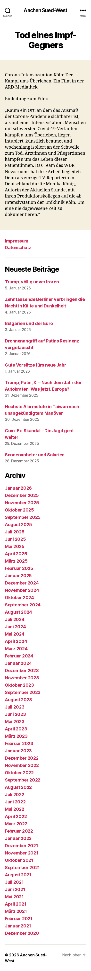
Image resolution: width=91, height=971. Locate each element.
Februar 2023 (19, 743)
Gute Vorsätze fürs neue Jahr (35, 365)
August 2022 (18, 787)
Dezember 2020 (22, 933)
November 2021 (21, 852)
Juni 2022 (15, 801)
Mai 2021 (14, 896)
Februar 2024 (19, 655)
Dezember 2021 (21, 845)
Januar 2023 (18, 750)
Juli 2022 (14, 794)
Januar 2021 (18, 925)
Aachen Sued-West (45, 10)
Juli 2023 (15, 707)
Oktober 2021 (19, 860)
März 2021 (16, 911)
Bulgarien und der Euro (29, 323)
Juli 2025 (15, 531)
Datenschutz (18, 247)
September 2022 (22, 779)
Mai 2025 (15, 546)
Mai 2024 (15, 634)
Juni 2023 (15, 714)
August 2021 (18, 874)
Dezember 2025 (22, 495)
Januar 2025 (18, 575)
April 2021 (15, 904)
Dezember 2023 (22, 670)
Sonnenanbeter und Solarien (35, 454)
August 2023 (18, 699)
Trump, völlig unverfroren (32, 281)
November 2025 (22, 502)
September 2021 (22, 867)
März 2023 (16, 736)
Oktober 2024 (19, 597)
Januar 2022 (18, 838)
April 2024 (16, 641)
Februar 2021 (19, 918)
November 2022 (22, 765)
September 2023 (23, 692)
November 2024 (22, 590)
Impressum (16, 240)
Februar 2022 (19, 831)
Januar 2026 (18, 488)
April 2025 (16, 553)
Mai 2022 (14, 809)
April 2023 (16, 728)
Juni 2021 (15, 889)
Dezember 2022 (22, 758)
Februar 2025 (19, 568)
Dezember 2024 (22, 582)
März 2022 (16, 823)
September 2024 (23, 604)
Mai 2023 (15, 721)
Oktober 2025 (19, 509)
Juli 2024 (15, 619)
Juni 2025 (15, 539)
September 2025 (23, 517)
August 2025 (18, 524)
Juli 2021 (14, 882)
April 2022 (16, 816)
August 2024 (18, 612)
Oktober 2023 (19, 685)
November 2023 (22, 677)
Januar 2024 (18, 663)
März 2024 (16, 648)
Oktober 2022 (19, 772)
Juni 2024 (15, 626)
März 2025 (16, 561)
